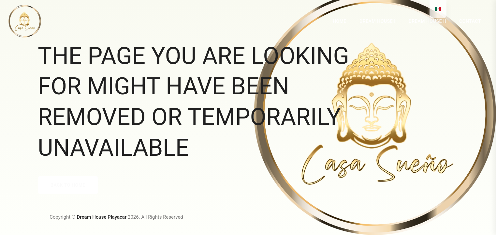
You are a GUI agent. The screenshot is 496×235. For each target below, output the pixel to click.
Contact (470, 21)
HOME (339, 21)
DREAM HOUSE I (377, 21)
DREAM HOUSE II (427, 21)
